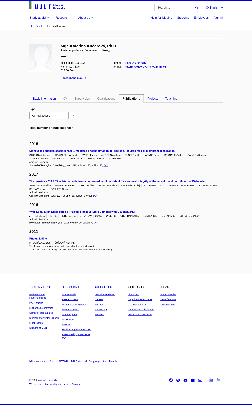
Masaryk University (47, 380)
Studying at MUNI (38, 328)
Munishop (114, 361)
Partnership (101, 309)
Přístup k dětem (39, 238)
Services (99, 314)
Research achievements (74, 304)
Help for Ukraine (161, 17)
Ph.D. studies (36, 303)
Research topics (70, 309)
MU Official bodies (137, 304)
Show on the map (73, 78)
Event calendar (168, 294)
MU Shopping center (95, 361)
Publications (131, 98)
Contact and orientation (140, 314)
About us (103, 287)
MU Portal (76, 361)
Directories (133, 294)
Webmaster (35, 384)
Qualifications (106, 98)
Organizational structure (140, 299)
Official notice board (105, 294)
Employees (201, 17)
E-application (36, 323)
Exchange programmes (41, 308)
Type (32, 109)
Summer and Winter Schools (44, 318)
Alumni (218, 17)
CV (65, 98)
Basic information (44, 98)
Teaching (171, 98)
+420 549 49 (135, 62)
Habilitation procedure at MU (76, 329)
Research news (70, 299)
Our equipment (70, 314)
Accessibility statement (56, 384)
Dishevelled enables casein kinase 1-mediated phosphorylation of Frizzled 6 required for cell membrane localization (102, 150)
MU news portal (37, 361)
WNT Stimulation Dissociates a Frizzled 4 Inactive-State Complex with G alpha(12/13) (82, 211)
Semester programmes (41, 313)
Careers (99, 299)
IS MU (52, 361)
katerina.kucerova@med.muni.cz (145, 66)
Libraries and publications (141, 309)
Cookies (75, 384)
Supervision (82, 98)
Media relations (168, 304)
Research (70, 287)
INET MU (63, 361)
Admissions (40, 287)
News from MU (168, 299)
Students (183, 17)
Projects (152, 98)
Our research (69, 294)
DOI (105, 165)
